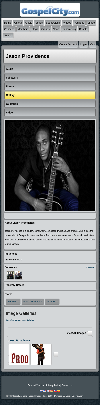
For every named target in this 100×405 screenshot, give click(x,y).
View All (90, 267)
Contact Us (67, 385)
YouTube (79, 22)
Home (7, 22)
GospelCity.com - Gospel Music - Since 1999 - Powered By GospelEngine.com (47, 396)
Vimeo (91, 22)
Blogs (35, 29)
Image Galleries (28, 320)
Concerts (9, 29)
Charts (18, 22)
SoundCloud (53, 22)
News (56, 29)
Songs (39, 22)
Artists (28, 22)
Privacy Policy (53, 385)
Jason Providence (13, 320)
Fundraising (69, 29)
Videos (67, 22)
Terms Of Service (36, 385)
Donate (83, 29)
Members (23, 29)
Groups (45, 29)
